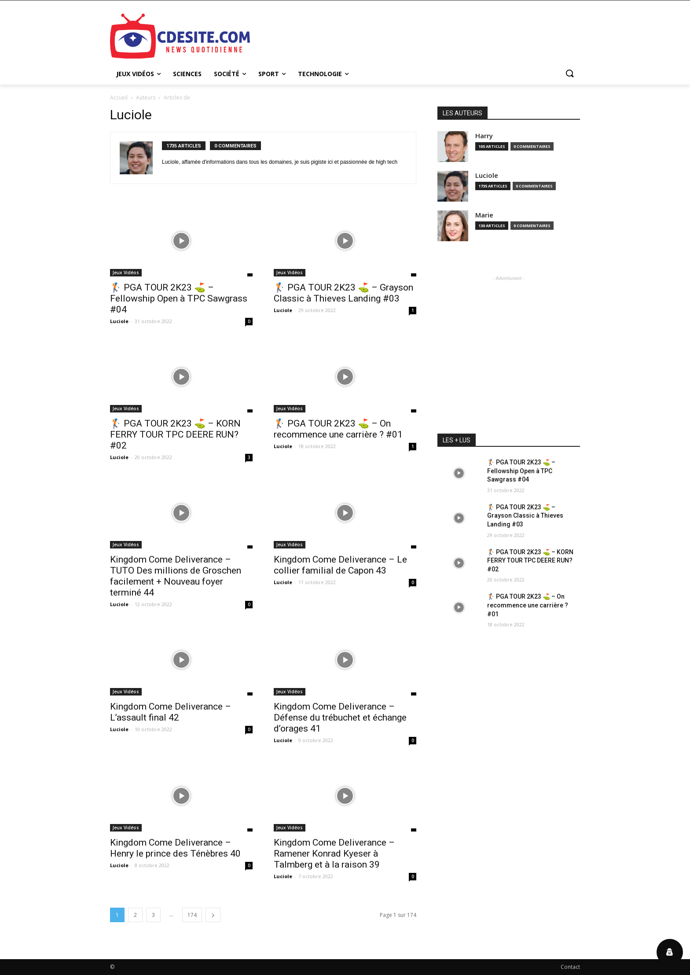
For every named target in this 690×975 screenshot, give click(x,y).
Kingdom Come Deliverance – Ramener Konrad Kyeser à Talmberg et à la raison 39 (334, 853)
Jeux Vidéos (126, 272)
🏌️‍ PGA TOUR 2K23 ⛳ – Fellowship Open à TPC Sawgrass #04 (178, 298)
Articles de (177, 97)
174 (192, 915)
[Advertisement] (411, 35)
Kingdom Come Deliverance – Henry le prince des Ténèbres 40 (175, 848)
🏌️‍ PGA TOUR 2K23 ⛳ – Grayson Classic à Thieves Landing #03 (343, 293)
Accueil (119, 97)
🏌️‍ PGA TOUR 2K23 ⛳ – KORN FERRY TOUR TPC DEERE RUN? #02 (175, 434)
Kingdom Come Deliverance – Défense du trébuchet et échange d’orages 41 (340, 717)
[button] (569, 74)
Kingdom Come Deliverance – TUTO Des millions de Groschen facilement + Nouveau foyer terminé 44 (175, 576)
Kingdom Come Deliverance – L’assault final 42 (170, 712)
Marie (484, 215)
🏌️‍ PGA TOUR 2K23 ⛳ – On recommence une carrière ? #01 (338, 429)
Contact (570, 967)
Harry (484, 136)
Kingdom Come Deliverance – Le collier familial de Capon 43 (340, 565)
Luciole (119, 321)
